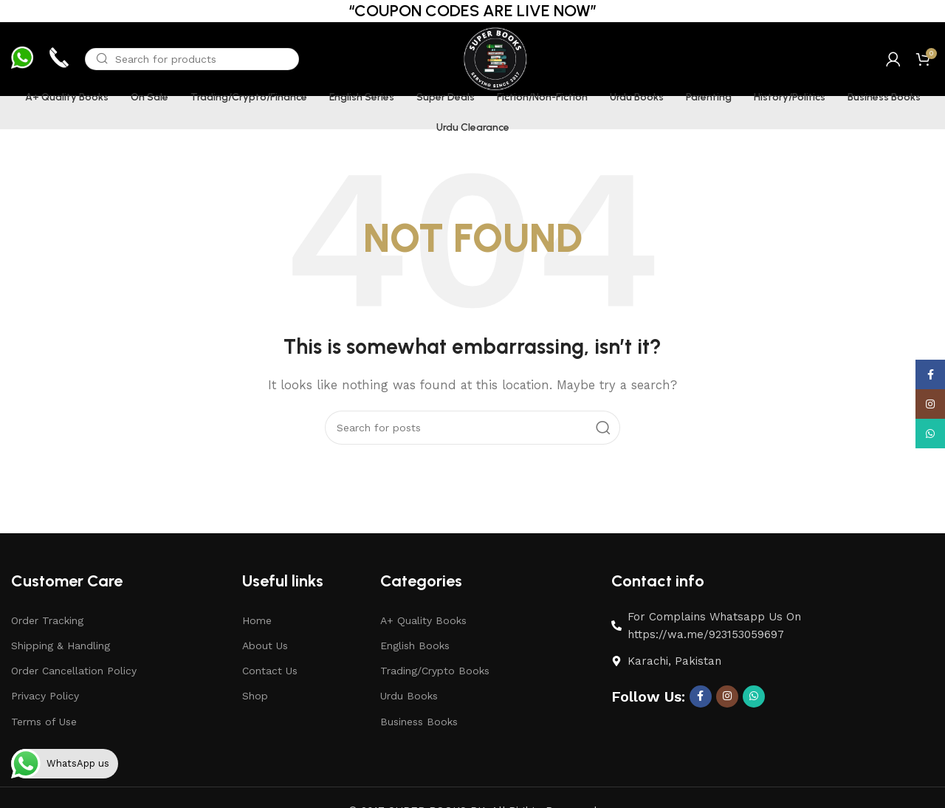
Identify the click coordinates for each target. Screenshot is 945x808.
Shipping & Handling (60, 645)
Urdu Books (409, 696)
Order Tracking (47, 620)
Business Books (419, 721)
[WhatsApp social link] (754, 696)
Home (257, 620)
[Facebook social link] (701, 696)
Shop (255, 696)
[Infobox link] (22, 59)
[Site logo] (494, 58)
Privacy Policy (45, 696)
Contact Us (270, 671)
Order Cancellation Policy (74, 671)
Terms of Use (44, 721)
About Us (265, 645)
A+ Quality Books (423, 620)
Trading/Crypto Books (434, 671)
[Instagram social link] (727, 696)
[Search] (192, 59)
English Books (415, 645)
